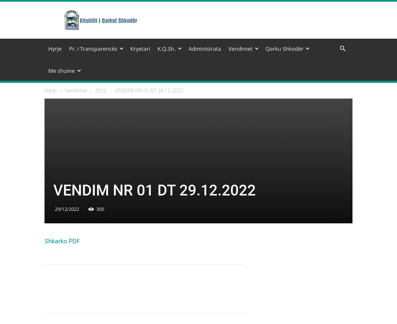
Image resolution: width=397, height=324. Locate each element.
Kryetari (140, 48)
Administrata (205, 48)
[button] (342, 49)
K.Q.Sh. (169, 48)
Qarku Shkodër (287, 48)
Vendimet (243, 48)
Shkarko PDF (62, 241)
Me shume (64, 70)
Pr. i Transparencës (96, 48)
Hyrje (55, 48)
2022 (101, 90)
